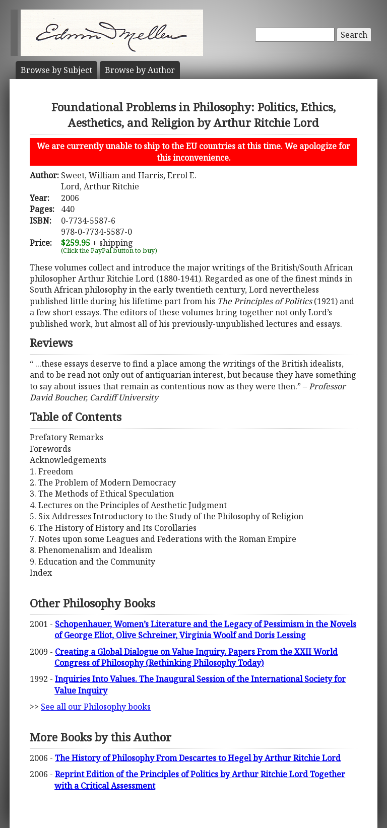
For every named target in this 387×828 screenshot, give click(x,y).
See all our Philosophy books (96, 706)
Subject (56, 70)
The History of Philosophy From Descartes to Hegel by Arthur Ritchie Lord (198, 758)
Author (140, 70)
